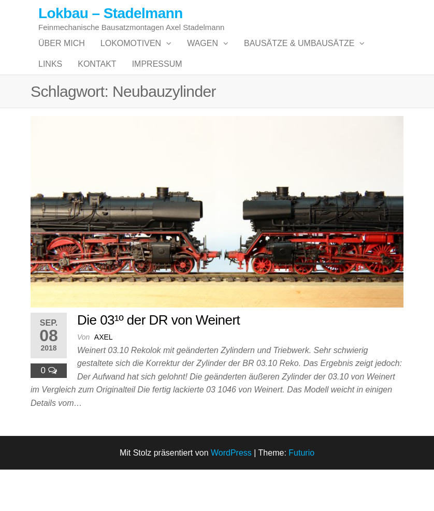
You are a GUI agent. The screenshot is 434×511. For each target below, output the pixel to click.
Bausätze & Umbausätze (299, 53)
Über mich (61, 53)
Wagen (202, 53)
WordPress (231, 493)
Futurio (301, 493)
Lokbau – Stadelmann (110, 13)
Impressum (157, 95)
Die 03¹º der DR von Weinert (158, 361)
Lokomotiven (130, 53)
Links (50, 95)
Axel (103, 378)
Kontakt (97, 95)
